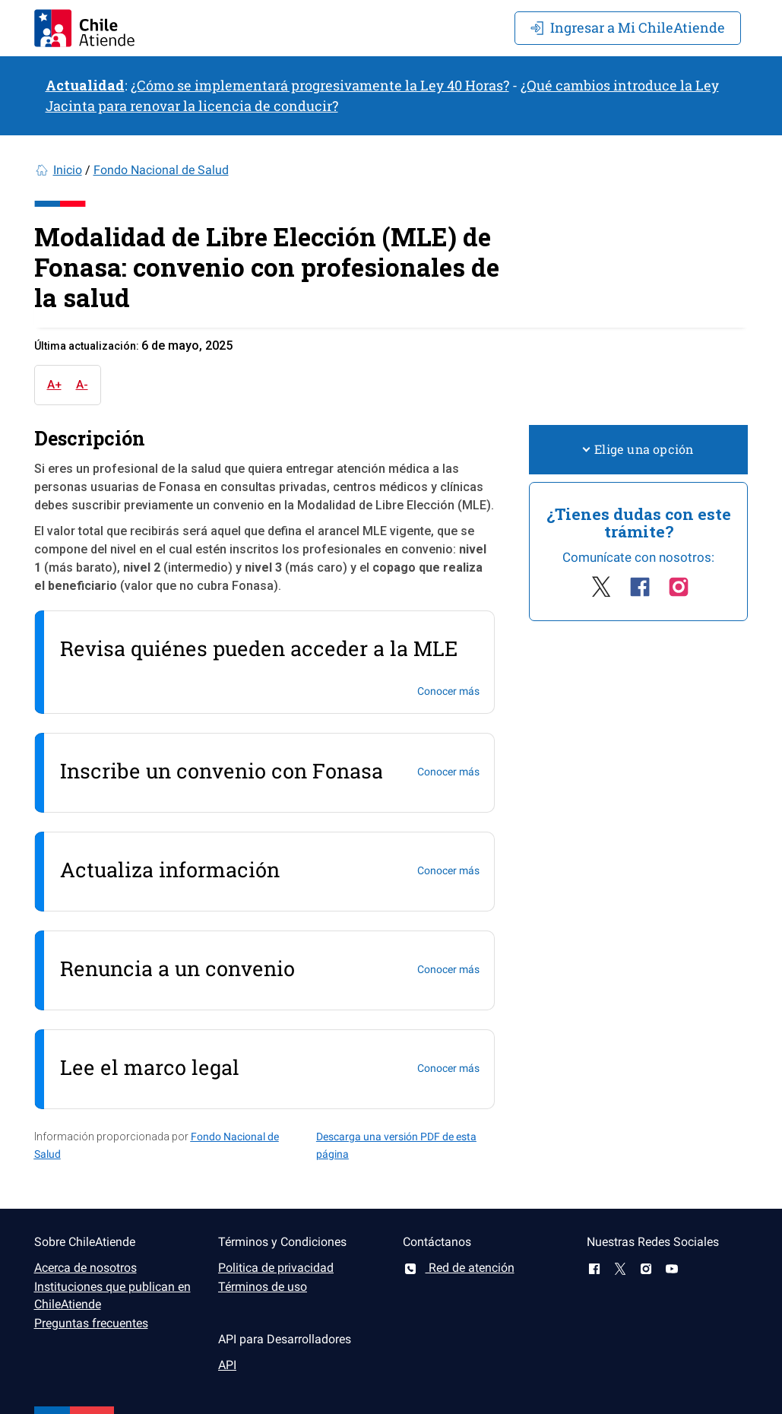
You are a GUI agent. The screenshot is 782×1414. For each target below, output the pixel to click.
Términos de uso (262, 1286)
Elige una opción (638, 449)
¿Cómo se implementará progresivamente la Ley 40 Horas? (320, 85)
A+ (54, 385)
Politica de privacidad (276, 1267)
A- (82, 385)
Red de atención (458, 1267)
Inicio (67, 170)
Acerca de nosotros (85, 1267)
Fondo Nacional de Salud (161, 170)
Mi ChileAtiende (627, 27)
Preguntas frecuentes (91, 1323)
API (227, 1365)
